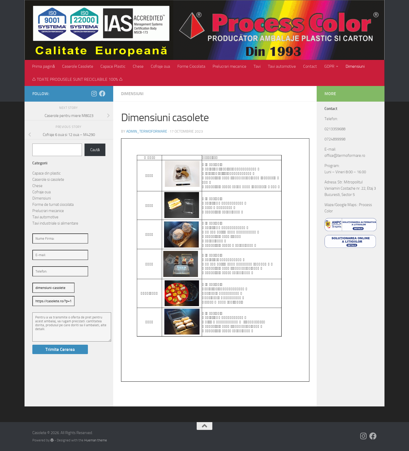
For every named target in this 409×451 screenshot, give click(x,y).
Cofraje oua (160, 66)
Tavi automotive (282, 66)
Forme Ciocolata (191, 66)
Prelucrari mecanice (229, 66)
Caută (95, 149)
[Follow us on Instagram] (94, 93)
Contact (310, 66)
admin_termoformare (146, 131)
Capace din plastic (46, 173)
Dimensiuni (355, 66)
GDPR (329, 66)
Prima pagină (43, 66)
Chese (138, 66)
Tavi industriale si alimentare (55, 223)
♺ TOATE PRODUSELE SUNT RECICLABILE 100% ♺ (77, 79)
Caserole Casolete (77, 66)
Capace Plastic (112, 66)
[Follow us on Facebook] (102, 93)
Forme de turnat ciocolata (53, 204)
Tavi (257, 66)
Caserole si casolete (48, 179)
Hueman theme (95, 440)
